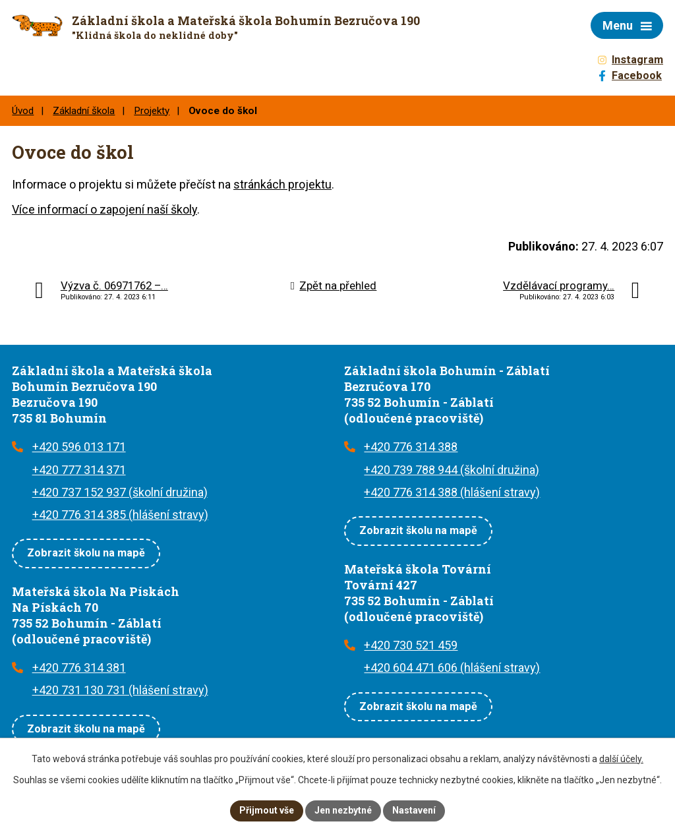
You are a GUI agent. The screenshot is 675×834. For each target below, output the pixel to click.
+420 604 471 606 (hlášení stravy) (452, 667)
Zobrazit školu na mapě (86, 553)
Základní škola (84, 111)
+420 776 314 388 (410, 447)
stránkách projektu (282, 184)
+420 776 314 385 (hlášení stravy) (120, 514)
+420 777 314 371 (79, 470)
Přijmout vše (266, 810)
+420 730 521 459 (410, 645)
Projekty (151, 111)
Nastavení (414, 810)
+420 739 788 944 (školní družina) (451, 470)
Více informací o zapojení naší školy (104, 209)
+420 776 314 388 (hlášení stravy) (452, 492)
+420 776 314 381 (79, 667)
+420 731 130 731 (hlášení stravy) (120, 690)
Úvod (23, 111)
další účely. (621, 759)
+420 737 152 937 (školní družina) (120, 492)
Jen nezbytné (343, 810)
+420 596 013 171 (79, 447)
